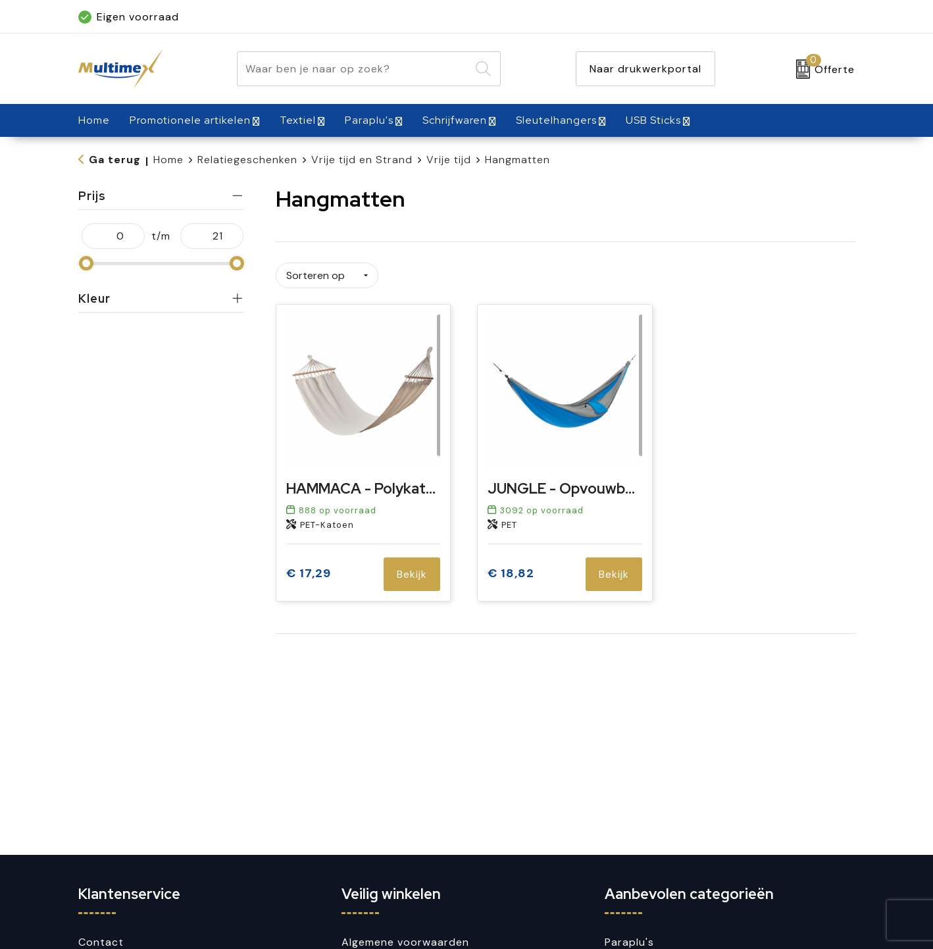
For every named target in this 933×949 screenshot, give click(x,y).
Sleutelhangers (556, 120)
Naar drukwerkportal (645, 69)
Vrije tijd (448, 160)
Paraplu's (369, 120)
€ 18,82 (511, 569)
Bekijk (412, 570)
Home (168, 160)
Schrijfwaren (454, 120)
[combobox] (353, 69)
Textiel (298, 120)
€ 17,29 (308, 569)
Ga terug (115, 160)
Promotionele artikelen (190, 120)
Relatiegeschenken (247, 160)
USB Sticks (653, 120)
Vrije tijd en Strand (362, 160)
